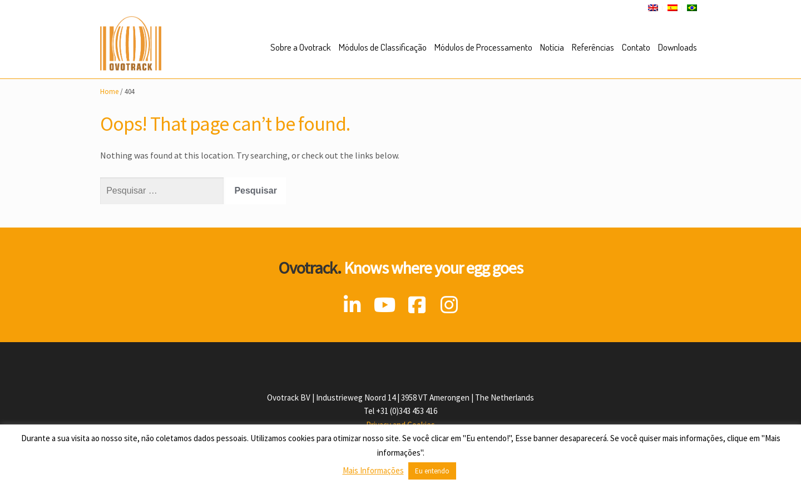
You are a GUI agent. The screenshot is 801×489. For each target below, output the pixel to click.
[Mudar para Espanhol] (672, 8)
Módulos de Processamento (483, 47)
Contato (636, 47)
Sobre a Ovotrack (300, 47)
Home (109, 91)
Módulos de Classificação (383, 47)
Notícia (552, 47)
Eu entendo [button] (432, 471)
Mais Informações (373, 470)
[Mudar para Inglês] (653, 8)
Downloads (677, 47)
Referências (593, 47)
